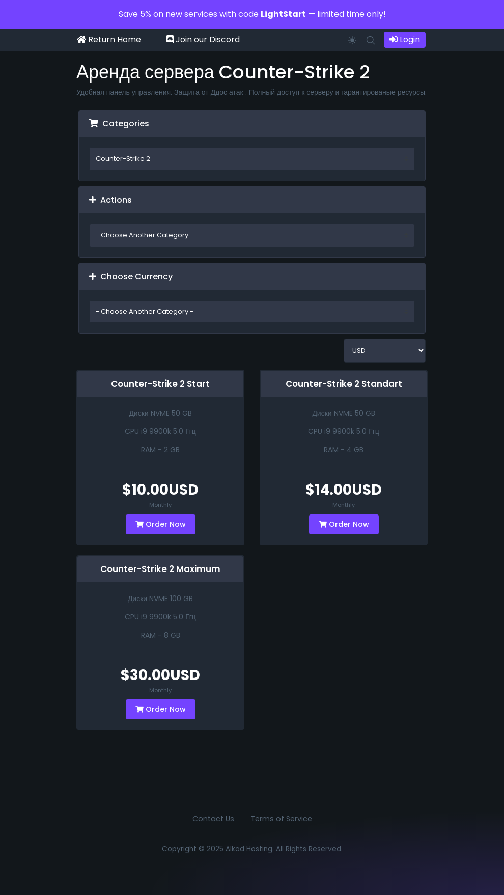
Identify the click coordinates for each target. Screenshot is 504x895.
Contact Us (213, 818)
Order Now (160, 524)
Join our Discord (203, 39)
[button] (370, 39)
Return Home (109, 39)
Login (404, 39)
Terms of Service (281, 818)
